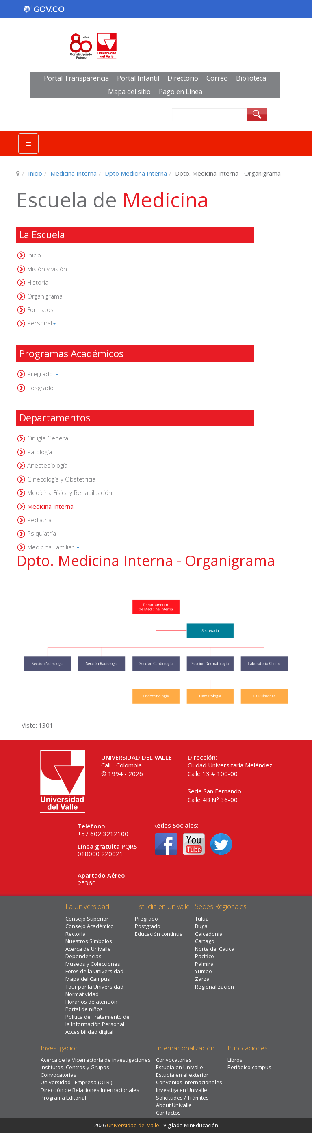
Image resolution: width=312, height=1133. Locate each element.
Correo (217, 78)
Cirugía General (48, 438)
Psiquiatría (41, 533)
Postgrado (147, 926)
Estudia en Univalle (179, 1067)
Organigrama (45, 296)
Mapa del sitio (129, 91)
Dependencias (83, 956)
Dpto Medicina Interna (136, 173)
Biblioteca (251, 78)
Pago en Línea (180, 91)
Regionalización (214, 986)
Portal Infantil (138, 78)
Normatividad (82, 994)
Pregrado (42, 374)
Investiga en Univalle (181, 1090)
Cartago (204, 941)
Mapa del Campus (87, 979)
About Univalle (174, 1105)
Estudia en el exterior (182, 1075)
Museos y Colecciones (92, 963)
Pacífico (204, 956)
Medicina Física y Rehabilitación (69, 492)
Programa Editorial (63, 1097)
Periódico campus (249, 1067)
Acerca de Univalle (88, 948)
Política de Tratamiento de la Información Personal (97, 1020)
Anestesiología (47, 465)
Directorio (182, 78)
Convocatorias (58, 1075)
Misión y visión (47, 269)
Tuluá (202, 918)
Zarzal (203, 979)
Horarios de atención (91, 1001)
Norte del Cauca (214, 948)
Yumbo (203, 971)
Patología (39, 452)
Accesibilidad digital (89, 1031)
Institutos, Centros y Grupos (75, 1067)
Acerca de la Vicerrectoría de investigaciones (96, 1059)
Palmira (204, 963)
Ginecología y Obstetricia (61, 479)
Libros (235, 1059)
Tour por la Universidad (94, 986)
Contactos (168, 1112)
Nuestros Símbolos (88, 941)
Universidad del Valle (133, 1125)
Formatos (40, 309)
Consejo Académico (89, 926)
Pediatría (39, 520)
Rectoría (75, 933)
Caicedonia (209, 933)
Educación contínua (159, 933)
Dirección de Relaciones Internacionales (90, 1090)
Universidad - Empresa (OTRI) (76, 1082)
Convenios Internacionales (189, 1082)
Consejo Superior (86, 918)
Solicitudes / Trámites (182, 1097)
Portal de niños (84, 1009)
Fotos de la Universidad (94, 971)
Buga (201, 926)
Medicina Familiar (53, 547)
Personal (41, 323)
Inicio (35, 173)
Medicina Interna (73, 173)
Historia (37, 282)
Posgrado (40, 387)
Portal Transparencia (76, 78)
